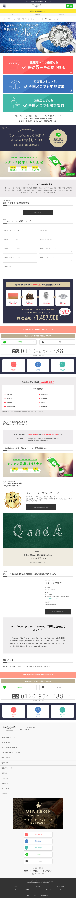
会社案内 (15, 890)
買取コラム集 (6, 791)
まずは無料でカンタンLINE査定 (12, 753)
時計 (45, 19)
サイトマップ (49, 893)
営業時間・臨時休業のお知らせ (37, 11)
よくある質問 (6, 780)
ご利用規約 (38, 890)
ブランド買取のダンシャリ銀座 (12, 19)
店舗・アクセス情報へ (58, 611)
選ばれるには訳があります (41, 507)
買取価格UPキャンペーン (10, 748)
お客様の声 (5, 786)
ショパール (38, 19)
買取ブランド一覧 (28, 19)
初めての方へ (6, 764)
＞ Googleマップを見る (51, 598)
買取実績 (4, 775)
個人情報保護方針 (60, 890)
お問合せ (4, 797)
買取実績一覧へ (38, 212)
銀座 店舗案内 (6, 758)
